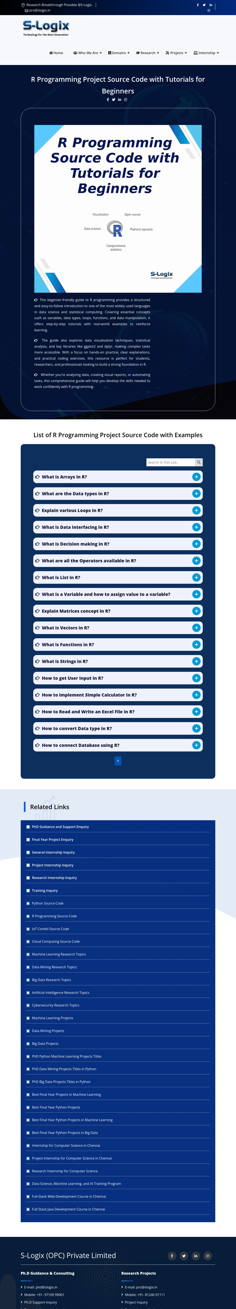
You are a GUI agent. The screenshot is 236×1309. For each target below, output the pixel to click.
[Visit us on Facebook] (198, 5)
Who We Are (85, 53)
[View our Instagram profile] (209, 10)
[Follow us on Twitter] (204, 5)
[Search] (199, 462)
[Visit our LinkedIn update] (121, 99)
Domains (117, 53)
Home (56, 53)
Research (145, 53)
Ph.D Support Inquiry (40, 1302)
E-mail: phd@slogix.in (40, 1287)
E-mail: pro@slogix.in (141, 1287)
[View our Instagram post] (126, 99)
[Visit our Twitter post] (115, 99)
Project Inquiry (136, 1302)
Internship (204, 53)
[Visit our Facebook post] (109, 99)
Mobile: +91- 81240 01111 (145, 1294)
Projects (174, 53)
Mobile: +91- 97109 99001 (44, 1294)
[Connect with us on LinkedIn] (211, 5)
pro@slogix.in (37, 10)
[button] (118, 477)
